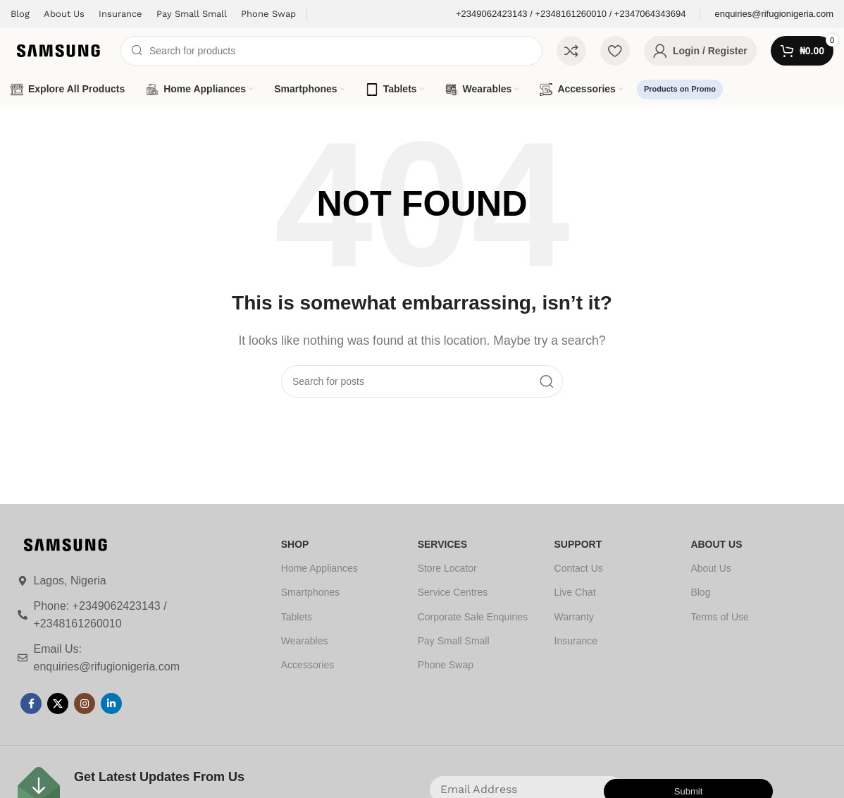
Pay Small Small (454, 640)
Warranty (574, 616)
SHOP (295, 544)
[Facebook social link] (31, 703)
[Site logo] (58, 50)
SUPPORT (578, 544)
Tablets (296, 616)
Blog (700, 592)
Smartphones (310, 592)
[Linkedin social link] (111, 703)
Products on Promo (680, 89)
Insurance (575, 640)
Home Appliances (319, 568)
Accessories (307, 664)
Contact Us (578, 568)
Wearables (304, 640)
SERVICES (443, 544)
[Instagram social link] (84, 703)
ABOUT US (716, 544)
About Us (710, 568)
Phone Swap (445, 664)
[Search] (331, 51)
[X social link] (57, 703)
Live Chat (575, 592)
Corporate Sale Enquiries (473, 616)
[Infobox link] (570, 14)
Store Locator (447, 568)
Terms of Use (719, 616)
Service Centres (453, 592)
